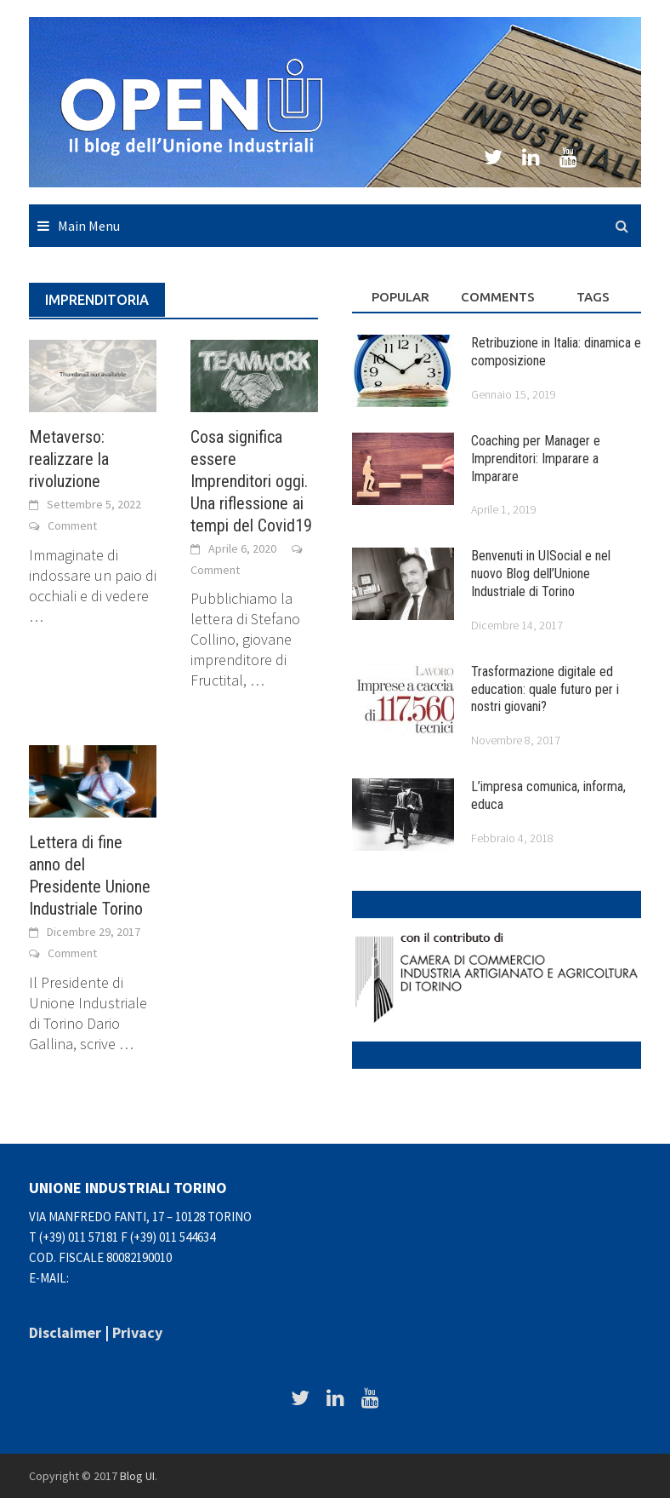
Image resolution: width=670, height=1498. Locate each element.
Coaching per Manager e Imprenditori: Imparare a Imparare (535, 459)
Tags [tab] (593, 297)
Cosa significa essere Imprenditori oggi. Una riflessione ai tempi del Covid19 (251, 481)
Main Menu (89, 225)
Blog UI (137, 1476)
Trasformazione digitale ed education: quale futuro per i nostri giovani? (545, 689)
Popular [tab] (400, 297)
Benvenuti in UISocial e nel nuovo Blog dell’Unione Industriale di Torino (540, 574)
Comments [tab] (498, 297)
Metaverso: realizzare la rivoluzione (69, 459)
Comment (72, 525)
